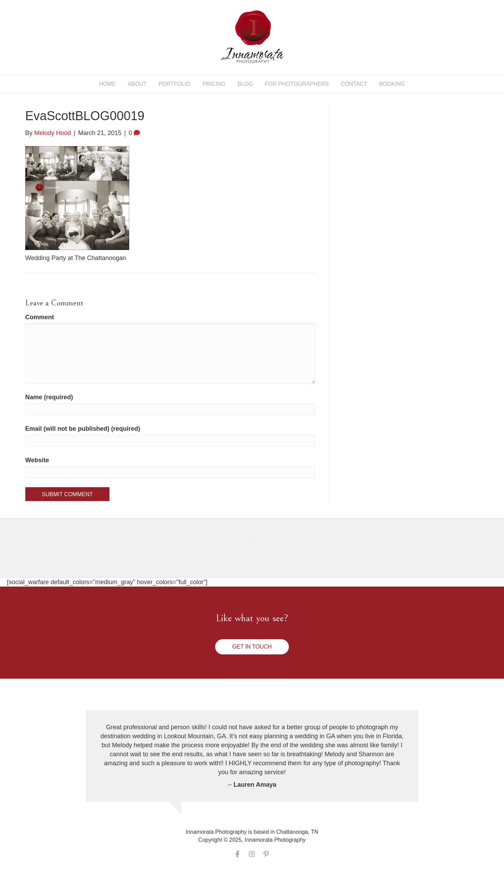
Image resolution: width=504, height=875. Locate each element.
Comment (39, 317)
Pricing (214, 84)
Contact (354, 84)
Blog (245, 84)
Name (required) (49, 397)
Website (37, 460)
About (137, 84)
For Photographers (297, 84)
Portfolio (175, 84)
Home (107, 84)
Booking (392, 84)
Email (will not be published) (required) (82, 428)
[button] (252, 646)
